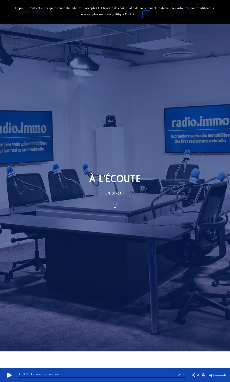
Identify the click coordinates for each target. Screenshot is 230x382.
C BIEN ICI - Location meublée (39, 374)
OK (146, 14)
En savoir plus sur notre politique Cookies (108, 14)
